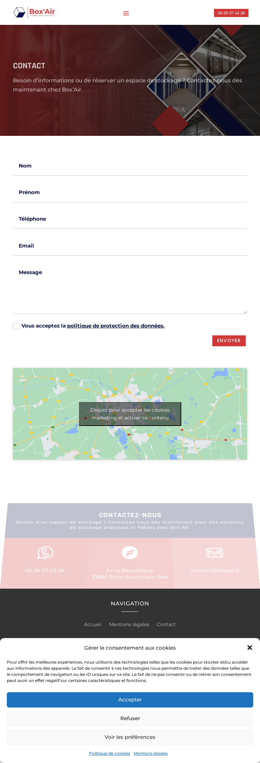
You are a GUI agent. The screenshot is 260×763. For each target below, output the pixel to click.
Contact (166, 624)
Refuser (130, 718)
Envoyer (229, 340)
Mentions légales (151, 753)
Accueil (93, 624)
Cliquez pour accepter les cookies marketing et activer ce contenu (130, 414)
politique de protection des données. (116, 325)
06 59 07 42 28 (231, 13)
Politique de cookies (109, 753)
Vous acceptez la (89, 325)
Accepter (130, 699)
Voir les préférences (130, 737)
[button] (249, 647)
